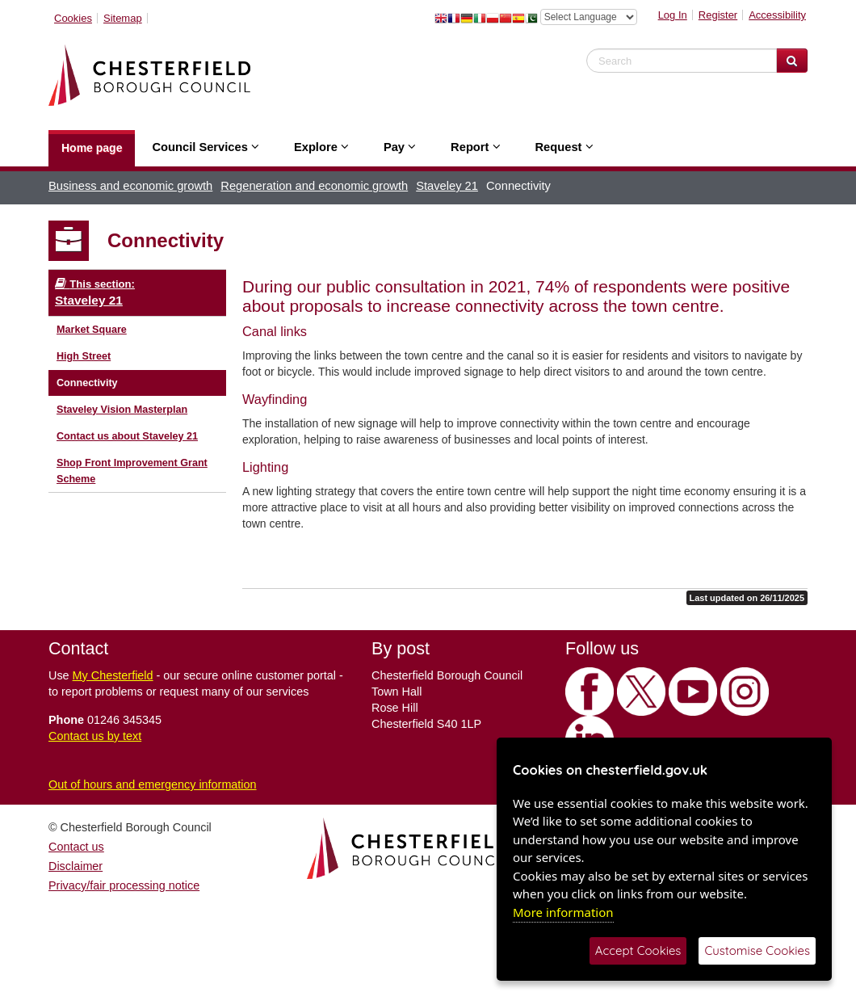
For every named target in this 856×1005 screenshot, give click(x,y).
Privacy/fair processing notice (123, 885)
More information (563, 912)
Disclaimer (75, 866)
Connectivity (87, 383)
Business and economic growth (130, 185)
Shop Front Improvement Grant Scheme (132, 471)
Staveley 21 (447, 185)
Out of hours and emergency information (152, 784)
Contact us (76, 846)
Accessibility (777, 15)
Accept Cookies (638, 950)
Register (718, 15)
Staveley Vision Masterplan (122, 409)
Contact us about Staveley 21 (127, 436)
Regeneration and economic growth (314, 185)
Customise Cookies (757, 950)
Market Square (92, 329)
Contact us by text (94, 736)
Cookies (73, 18)
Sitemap (122, 18)
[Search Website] (792, 60)
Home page (91, 147)
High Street (84, 356)
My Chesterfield (113, 675)
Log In (672, 15)
